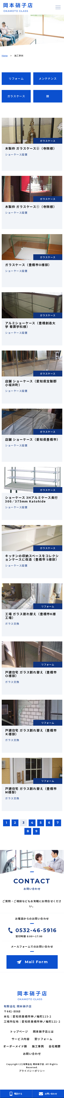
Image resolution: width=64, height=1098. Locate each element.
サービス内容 (21, 1039)
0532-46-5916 (36, 930)
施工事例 (38, 1046)
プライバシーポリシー (32, 1070)
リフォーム (16, 78)
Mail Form (36, 962)
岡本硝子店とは (43, 1031)
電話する (16, 1094)
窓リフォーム (43, 1039)
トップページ (19, 1031)
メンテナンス (48, 78)
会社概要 (55, 1046)
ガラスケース (16, 96)
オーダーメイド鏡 (15, 1046)
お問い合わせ (32, 1054)
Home (5, 55)
